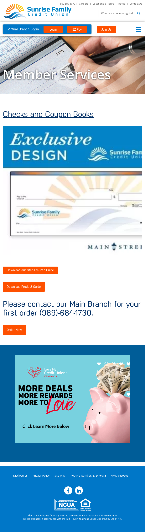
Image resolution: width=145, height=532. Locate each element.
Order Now (14, 330)
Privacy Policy (41, 475)
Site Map (59, 475)
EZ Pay (77, 29)
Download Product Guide (24, 287)
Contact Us (136, 3)
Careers (83, 3)
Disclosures (20, 475)
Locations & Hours (103, 3)
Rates (121, 3)
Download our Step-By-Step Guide (30, 270)
